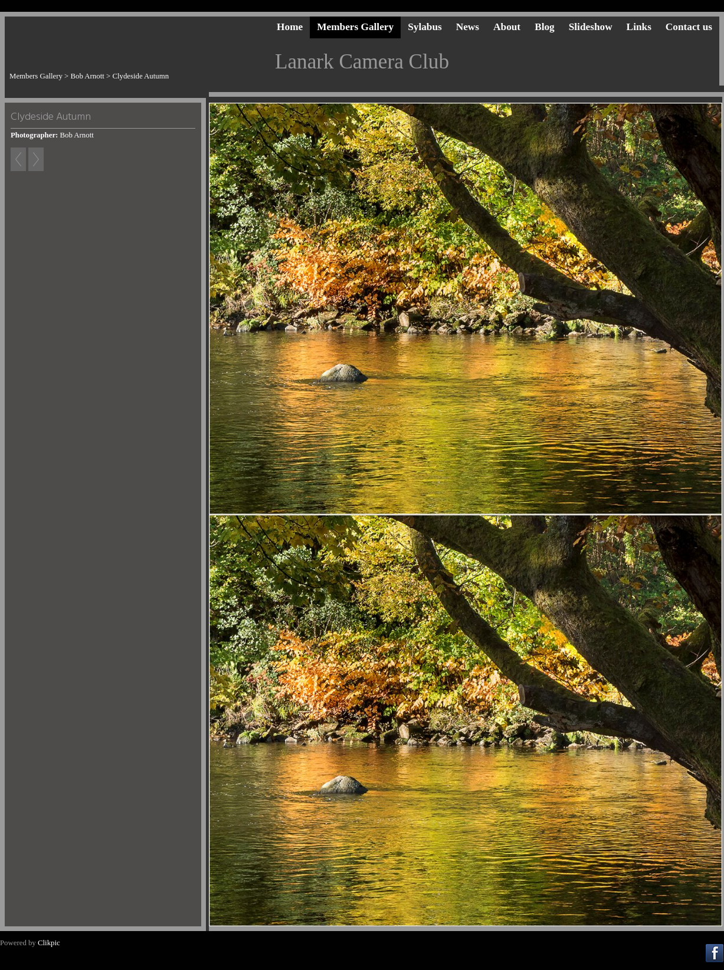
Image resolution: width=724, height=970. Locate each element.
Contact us (689, 26)
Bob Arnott (87, 76)
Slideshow (590, 26)
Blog (545, 26)
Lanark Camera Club (362, 61)
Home (290, 26)
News (467, 26)
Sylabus (425, 26)
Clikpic (49, 943)
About (506, 26)
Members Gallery (355, 26)
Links (639, 26)
